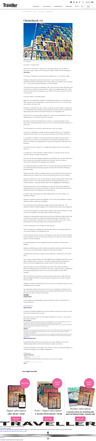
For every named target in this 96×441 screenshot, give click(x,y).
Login (88, 7)
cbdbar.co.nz (27, 336)
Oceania (35, 11)
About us (2, 431)
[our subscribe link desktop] (48, 399)
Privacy (10, 431)
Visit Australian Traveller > (5, 428)
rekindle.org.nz (27, 353)
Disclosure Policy (15, 431)
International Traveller (26, 11)
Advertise (6, 431)
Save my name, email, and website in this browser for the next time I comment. (44, 359)
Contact (25, 431)
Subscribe (89, 2)
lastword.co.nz (27, 327)
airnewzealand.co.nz (28, 306)
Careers (21, 431)
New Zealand (41, 11)
